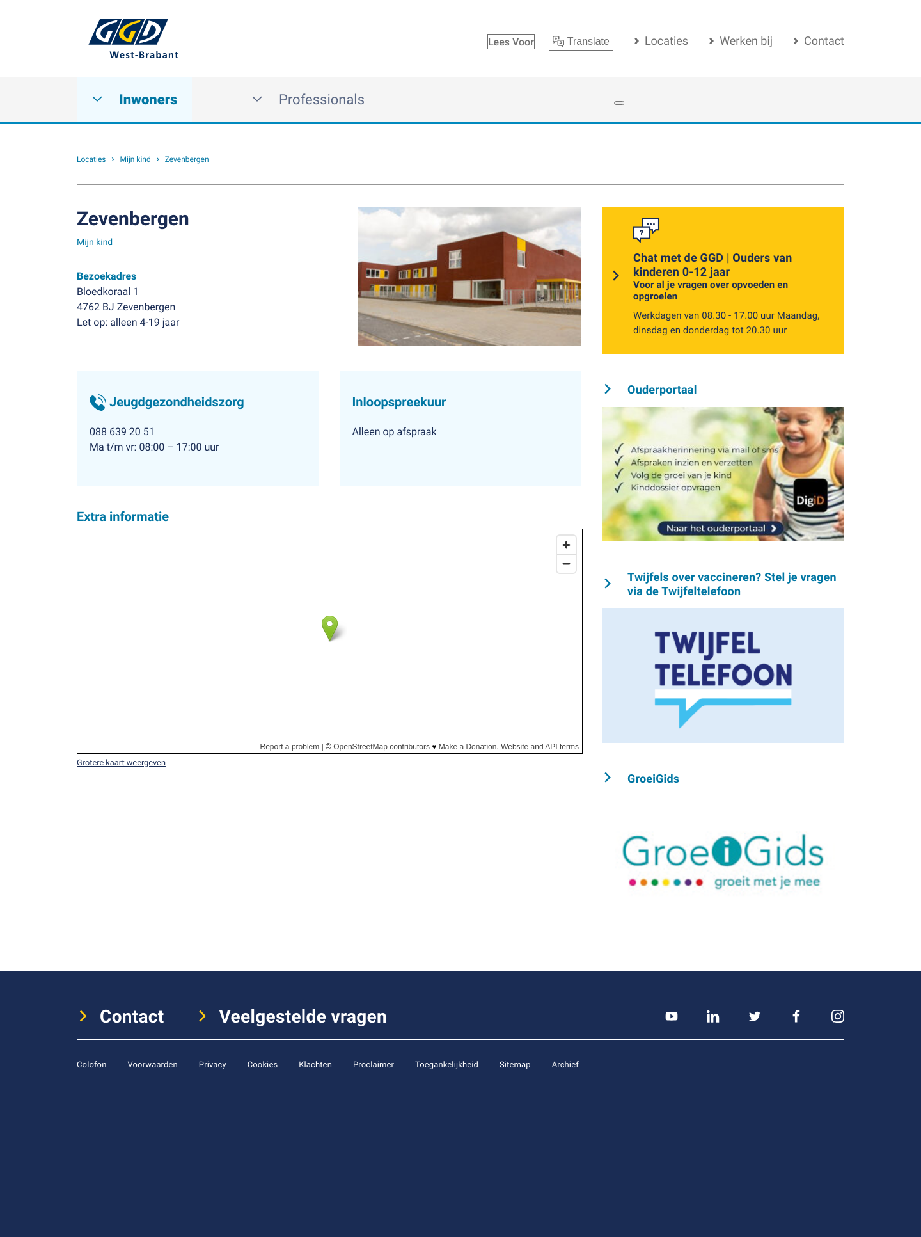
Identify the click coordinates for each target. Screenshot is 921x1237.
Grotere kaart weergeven (121, 762)
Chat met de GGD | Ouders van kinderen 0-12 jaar (731, 276)
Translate (581, 41)
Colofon (91, 1064)
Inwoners (134, 99)
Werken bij (746, 41)
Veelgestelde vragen (303, 1016)
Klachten (315, 1064)
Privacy (212, 1064)
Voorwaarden (152, 1064)
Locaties (666, 41)
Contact (824, 41)
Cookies (263, 1064)
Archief (565, 1064)
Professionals (308, 99)
